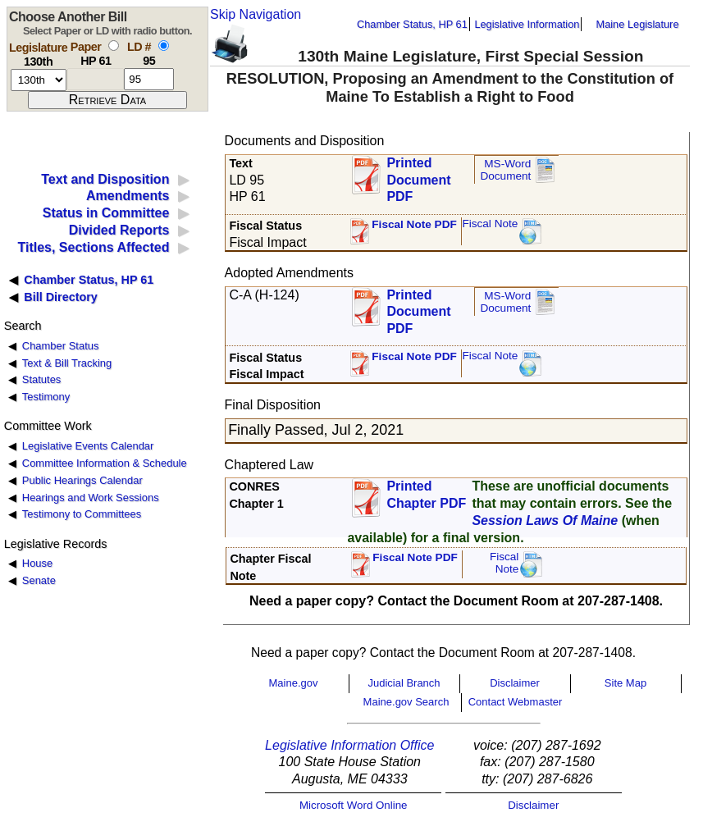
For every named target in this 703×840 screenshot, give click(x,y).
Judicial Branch (403, 683)
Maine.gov (293, 683)
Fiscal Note (490, 223)
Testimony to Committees (81, 514)
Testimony (46, 396)
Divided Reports (119, 230)
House (37, 563)
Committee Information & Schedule (104, 463)
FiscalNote (504, 563)
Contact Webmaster (515, 702)
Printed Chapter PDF (426, 494)
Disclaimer (515, 683)
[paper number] (95, 79)
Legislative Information (526, 24)
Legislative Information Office (349, 745)
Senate (39, 580)
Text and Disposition (105, 179)
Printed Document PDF (418, 175)
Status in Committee (106, 213)
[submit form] (107, 100)
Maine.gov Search (406, 702)
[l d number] (149, 79)
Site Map (625, 683)
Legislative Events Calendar (88, 446)
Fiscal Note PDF (414, 224)
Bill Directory (61, 297)
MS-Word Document (505, 170)
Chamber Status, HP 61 (412, 24)
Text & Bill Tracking (67, 363)
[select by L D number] (163, 45)
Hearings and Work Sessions (90, 497)
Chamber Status (60, 346)
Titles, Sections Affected (93, 247)
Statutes (42, 379)
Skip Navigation (255, 14)
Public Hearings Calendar (82, 480)
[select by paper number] (113, 45)
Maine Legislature (637, 24)
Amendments (127, 196)
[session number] (38, 80)
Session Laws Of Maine (545, 520)
